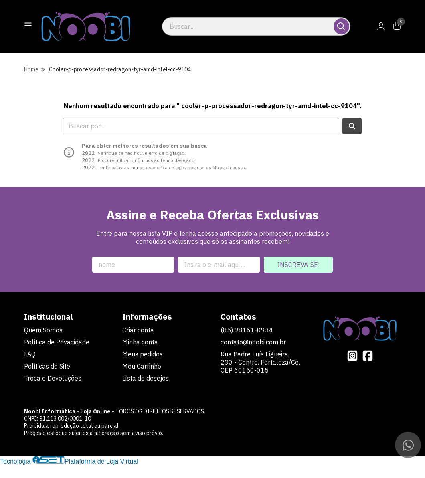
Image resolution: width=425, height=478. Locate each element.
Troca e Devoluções (52, 378)
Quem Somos (43, 330)
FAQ (30, 354)
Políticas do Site (47, 366)
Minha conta (140, 342)
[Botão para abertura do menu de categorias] (28, 26)
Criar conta (138, 330)
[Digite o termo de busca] (248, 26)
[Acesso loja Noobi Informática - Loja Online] (381, 26)
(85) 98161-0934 (247, 330)
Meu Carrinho (141, 366)
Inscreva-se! (298, 265)
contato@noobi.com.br (253, 342)
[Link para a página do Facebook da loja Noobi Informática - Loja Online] (367, 355)
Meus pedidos (142, 354)
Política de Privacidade (56, 342)
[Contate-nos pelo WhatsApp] (408, 445)
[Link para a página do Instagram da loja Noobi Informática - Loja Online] (352, 355)
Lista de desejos (145, 378)
